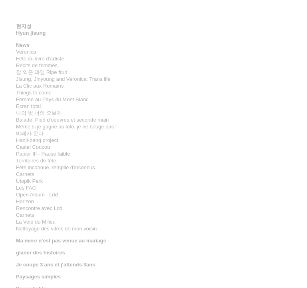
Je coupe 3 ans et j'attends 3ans (55, 265)
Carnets (25, 174)
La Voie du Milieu (36, 222)
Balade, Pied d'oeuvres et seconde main (62, 120)
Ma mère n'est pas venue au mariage (61, 241)
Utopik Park (29, 181)
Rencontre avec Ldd (39, 208)
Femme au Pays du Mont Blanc (52, 99)
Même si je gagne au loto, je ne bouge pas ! (66, 127)
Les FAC (26, 188)
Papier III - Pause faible (43, 154)
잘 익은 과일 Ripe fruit (41, 72)
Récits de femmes (37, 65)
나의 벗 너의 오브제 (39, 113)
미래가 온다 (30, 133)
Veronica (26, 52)
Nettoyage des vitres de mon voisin (56, 229)
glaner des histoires (40, 253)
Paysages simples (38, 277)
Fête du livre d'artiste (40, 59)
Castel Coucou (33, 147)
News (23, 45)
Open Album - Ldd (37, 195)
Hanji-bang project (37, 140)
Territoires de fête (36, 161)
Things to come (34, 93)
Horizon (25, 201)
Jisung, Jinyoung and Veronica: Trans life (63, 79)
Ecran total (28, 106)
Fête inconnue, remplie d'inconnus (55, 167)
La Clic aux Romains (40, 86)
